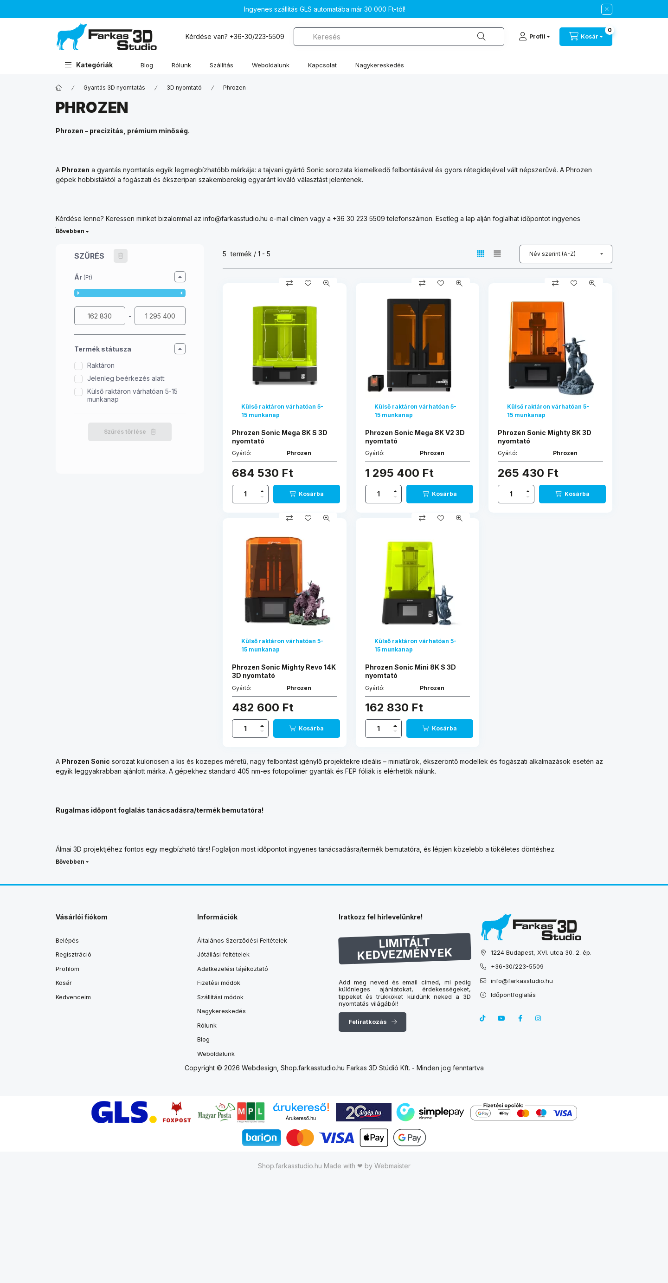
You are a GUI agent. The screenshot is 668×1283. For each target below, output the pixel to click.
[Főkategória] (59, 88)
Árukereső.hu (301, 1118)
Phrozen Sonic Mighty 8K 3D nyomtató (544, 437)
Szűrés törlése (125, 431)
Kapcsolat (322, 65)
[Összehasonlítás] (289, 283)
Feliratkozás (367, 1021)
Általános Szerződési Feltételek (242, 940)
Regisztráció (73, 954)
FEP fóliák (360, 771)
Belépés (67, 940)
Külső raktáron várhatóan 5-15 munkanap (132, 395)
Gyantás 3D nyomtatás (114, 87)
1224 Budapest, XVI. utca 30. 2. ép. (541, 952)
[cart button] (585, 36)
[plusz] (262, 491)
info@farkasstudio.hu (235, 218)
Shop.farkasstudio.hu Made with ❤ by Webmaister (334, 1166)
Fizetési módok (218, 982)
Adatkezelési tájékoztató (232, 968)
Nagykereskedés (379, 65)
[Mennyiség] (245, 494)
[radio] (497, 253)
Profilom (67, 968)
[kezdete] (99, 315)
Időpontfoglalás (513, 994)
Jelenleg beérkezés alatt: (126, 378)
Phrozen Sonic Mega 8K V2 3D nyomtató (415, 437)
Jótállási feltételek (223, 954)
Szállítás (221, 65)
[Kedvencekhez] (308, 283)
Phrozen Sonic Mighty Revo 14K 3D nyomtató (284, 671)
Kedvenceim (73, 997)
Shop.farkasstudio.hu (313, 1068)
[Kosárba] (306, 494)
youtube (501, 1018)
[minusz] (262, 497)
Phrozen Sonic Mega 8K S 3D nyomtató (280, 437)
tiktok (483, 1018)
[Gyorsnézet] (326, 283)
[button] (89, 64)
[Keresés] (481, 37)
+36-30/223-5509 (257, 36)
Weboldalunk (270, 65)
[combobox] (399, 36)
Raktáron (101, 365)
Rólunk (181, 65)
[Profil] (534, 36)
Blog (147, 65)
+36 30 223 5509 (359, 218)
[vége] (160, 315)
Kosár (64, 982)
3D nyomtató (184, 87)
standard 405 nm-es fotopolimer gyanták (271, 771)
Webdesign (259, 1068)
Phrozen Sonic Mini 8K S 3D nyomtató (410, 671)
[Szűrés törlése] (121, 256)
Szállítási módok (220, 997)
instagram (538, 1018)
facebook (520, 1018)
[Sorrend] (566, 254)
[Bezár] (606, 9)
